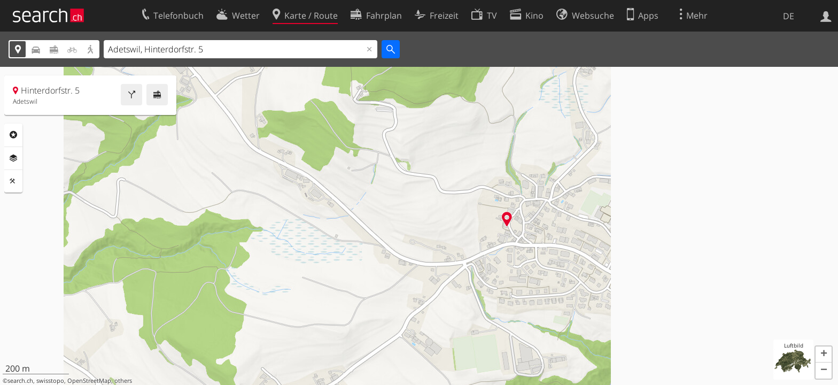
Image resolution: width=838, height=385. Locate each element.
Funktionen (13, 181)
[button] (824, 354)
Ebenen (13, 158)
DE (788, 16)
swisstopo (50, 380)
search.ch (20, 380)
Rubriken (13, 135)
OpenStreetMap (89, 380)
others (123, 380)
